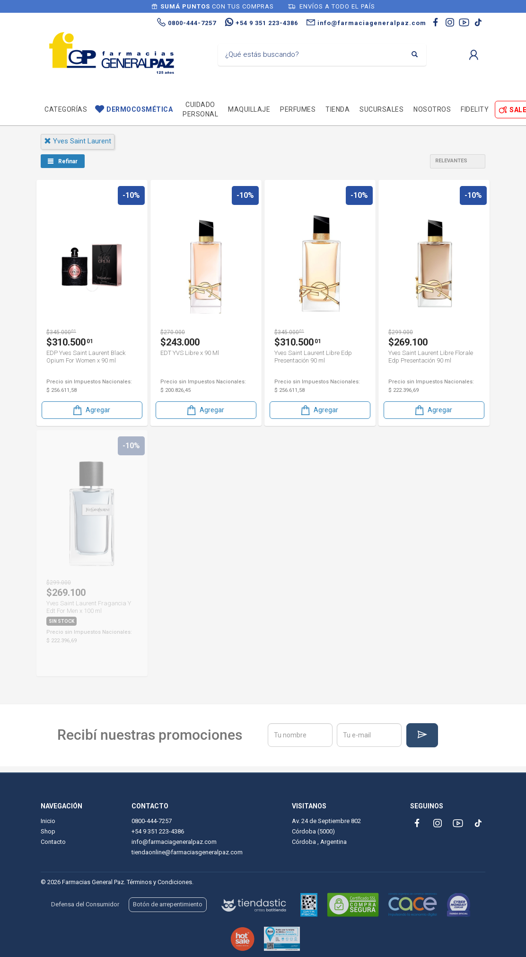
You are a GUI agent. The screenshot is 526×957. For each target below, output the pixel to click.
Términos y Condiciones (159, 882)
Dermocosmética (139, 109)
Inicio (48, 820)
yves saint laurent (77, 141)
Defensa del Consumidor (85, 904)
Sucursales (381, 109)
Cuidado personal (200, 109)
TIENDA (337, 109)
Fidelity (475, 109)
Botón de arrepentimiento (167, 904)
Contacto (53, 841)
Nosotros (432, 109)
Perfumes (298, 109)
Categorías (65, 109)
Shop (48, 831)
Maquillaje (249, 109)
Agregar (90, 410)
